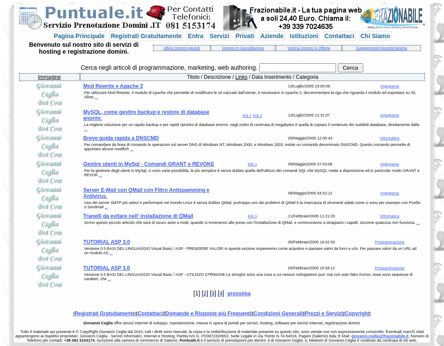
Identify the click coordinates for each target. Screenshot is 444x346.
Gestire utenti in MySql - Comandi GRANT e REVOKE (148, 164)
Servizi (219, 35)
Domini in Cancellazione (243, 48)
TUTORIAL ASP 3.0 (106, 242)
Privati (244, 35)
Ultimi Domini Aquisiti (181, 48)
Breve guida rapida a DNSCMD (121, 138)
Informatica (389, 138)
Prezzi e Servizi (324, 313)
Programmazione (390, 242)
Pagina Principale (79, 35)
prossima (239, 294)
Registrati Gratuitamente (146, 35)
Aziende (272, 35)
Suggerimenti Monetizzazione (381, 48)
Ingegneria (389, 86)
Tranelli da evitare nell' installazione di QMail (138, 216)
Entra (195, 35)
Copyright (357, 313)
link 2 (257, 115)
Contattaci (339, 35)
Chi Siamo (375, 35)
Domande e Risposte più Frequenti (208, 313)
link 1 (246, 115)
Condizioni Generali (278, 313)
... (96, 97)
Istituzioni (304, 35)
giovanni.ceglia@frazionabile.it (379, 336)
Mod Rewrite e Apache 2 (113, 86)
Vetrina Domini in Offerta (308, 48)
